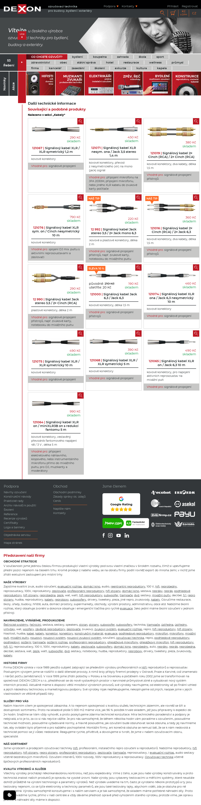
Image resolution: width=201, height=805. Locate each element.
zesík (60, 595)
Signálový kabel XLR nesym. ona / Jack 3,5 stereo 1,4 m (113, 151)
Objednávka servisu (17, 535)
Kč (183, 13)
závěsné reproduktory (50, 629)
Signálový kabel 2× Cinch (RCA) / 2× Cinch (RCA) (171, 155)
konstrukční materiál (89, 633)
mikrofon (161, 633)
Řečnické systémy (16, 624)
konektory (66, 633)
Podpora (109, 6)
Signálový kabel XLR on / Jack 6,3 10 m (171, 363)
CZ (194, 13)
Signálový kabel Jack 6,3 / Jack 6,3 (113, 296)
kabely (49, 599)
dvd (136, 595)
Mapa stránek (13, 543)
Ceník (57, 501)
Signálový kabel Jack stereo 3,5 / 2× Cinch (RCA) (56, 301)
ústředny (181, 624)
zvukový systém (105, 629)
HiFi (144, 667)
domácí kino (91, 586)
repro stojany (49, 752)
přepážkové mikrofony (122, 642)
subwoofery (78, 599)
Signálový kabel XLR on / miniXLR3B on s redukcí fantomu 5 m (56, 426)
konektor (52, 633)
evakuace (126, 608)
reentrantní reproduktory (128, 586)
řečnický (35, 624)
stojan (83, 624)
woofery (28, 629)
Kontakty (128, 6)
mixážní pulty (161, 595)
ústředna (167, 624)
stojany (94, 624)
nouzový (36, 638)
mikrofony (176, 633)
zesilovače (59, 591)
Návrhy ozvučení (15, 492)
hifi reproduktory (90, 595)
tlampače (126, 595)
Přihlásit (173, 6)
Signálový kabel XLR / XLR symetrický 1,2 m (56, 150)
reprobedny (169, 586)
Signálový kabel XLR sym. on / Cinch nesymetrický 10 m (55, 231)
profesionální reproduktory (85, 591)
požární (26, 642)
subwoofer (111, 595)
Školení (9, 509)
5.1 (184, 595)
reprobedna (48, 595)
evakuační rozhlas (70, 586)
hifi (157, 586)
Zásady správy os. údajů (69, 496)
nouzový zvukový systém (84, 638)
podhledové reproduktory (136, 633)
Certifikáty (11, 523)
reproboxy (62, 599)
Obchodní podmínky (67, 492)
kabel (30, 633)
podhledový (12, 642)
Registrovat (190, 6)
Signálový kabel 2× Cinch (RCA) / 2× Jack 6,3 (171, 230)
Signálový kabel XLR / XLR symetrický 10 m (55, 363)
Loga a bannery (14, 527)
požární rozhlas (57, 642)
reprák (168, 591)
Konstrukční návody (17, 496)
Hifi (75, 748)
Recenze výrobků (15, 518)
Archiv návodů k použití (20, 505)
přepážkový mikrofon (154, 642)
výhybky (9, 629)
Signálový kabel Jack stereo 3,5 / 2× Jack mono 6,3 (113, 231)
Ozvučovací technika (159, 757)
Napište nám (62, 508)
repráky (157, 591)
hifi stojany (113, 591)
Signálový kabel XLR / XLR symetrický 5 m (113, 362)
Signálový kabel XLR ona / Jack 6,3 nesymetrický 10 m (171, 297)
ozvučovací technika (130, 638)
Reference (10, 514)
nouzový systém (54, 638)
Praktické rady (14, 501)
